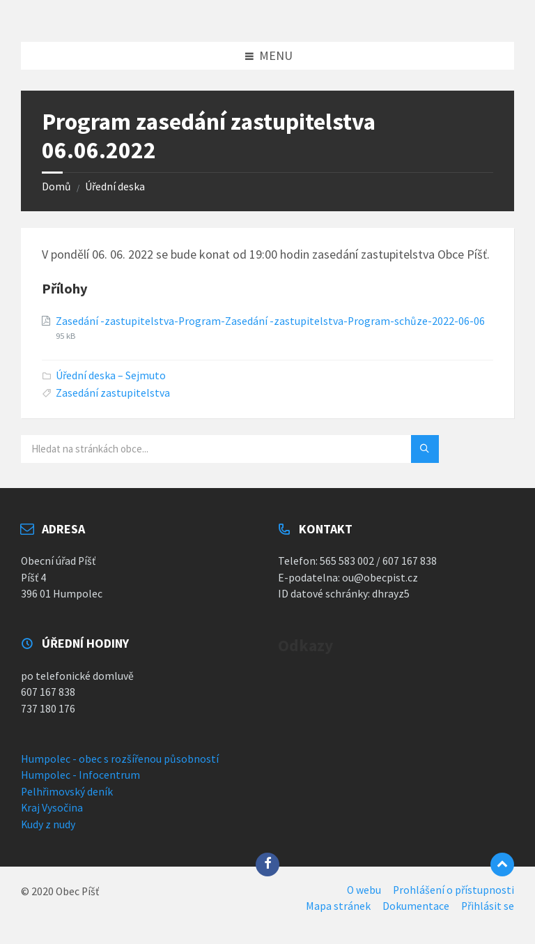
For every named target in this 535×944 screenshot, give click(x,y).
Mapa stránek (338, 906)
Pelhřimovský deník (67, 791)
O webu (364, 890)
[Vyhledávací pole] (195, 449)
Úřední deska (115, 186)
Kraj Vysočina (52, 807)
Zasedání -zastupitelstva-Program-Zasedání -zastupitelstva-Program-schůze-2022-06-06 (270, 321)
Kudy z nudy (48, 824)
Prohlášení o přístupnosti (453, 890)
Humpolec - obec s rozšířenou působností (120, 759)
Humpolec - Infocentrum (80, 775)
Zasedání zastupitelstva (113, 392)
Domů (56, 186)
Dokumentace (415, 906)
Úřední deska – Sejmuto (111, 375)
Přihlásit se (487, 906)
